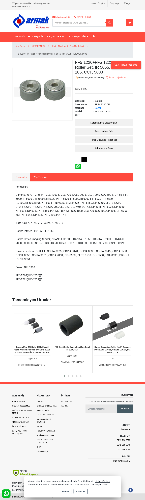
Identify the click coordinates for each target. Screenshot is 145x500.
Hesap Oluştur (98, 3)
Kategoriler (36, 36)
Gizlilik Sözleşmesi (21, 406)
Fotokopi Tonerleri (46, 431)
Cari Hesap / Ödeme (125, 64)
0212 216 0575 (123, 440)
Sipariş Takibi (43, 410)
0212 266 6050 (123, 449)
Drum (39, 426)
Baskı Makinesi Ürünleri (44, 420)
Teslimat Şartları (21, 422)
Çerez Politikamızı (82, 484)
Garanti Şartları (20, 418)
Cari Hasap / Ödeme (78, 36)
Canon (98, 108)
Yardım (40, 401)
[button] (65, 376)
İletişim (64, 406)
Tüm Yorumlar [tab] (40, 177)
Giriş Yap (114, 3)
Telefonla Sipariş (45, 415)
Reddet (65, 491)
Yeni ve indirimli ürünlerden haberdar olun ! (111, 402)
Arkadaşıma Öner (104, 148)
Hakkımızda (66, 401)
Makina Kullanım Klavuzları (45, 441)
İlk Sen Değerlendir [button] (116, 77)
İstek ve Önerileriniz (46, 406)
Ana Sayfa (19, 36)
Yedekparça (42, 451)
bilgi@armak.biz (121, 461)
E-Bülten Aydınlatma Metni (22, 411)
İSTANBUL (125, 429)
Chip (39, 447)
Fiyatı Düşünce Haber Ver (104, 139)
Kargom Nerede (55, 36)
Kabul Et (80, 491)
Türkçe (127, 3)
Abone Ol (125, 409)
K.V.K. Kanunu (18, 401)
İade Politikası (19, 426)
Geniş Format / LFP (45, 435)
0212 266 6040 (123, 445)
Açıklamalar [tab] (21, 177)
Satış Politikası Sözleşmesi (19, 432)
